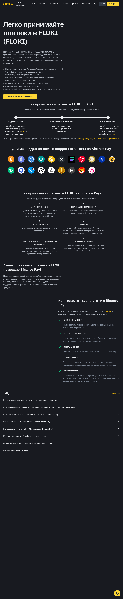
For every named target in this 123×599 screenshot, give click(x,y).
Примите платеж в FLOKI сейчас (20, 97)
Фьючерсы (54, 4)
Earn (65, 4)
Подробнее (115, 402)
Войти (102, 4)
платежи (107, 320)
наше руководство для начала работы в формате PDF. (99, 139)
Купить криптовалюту (21, 4)
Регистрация (113, 4)
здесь (23, 131)
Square (74, 4)
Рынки (32, 4)
